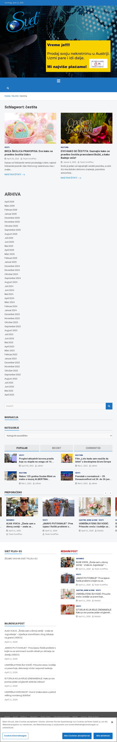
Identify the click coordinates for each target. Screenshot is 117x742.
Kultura (64, 147)
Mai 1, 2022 (83, 465)
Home (7, 716)
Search (109, 406)
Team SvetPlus (29, 158)
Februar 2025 (11, 258)
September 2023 (13, 326)
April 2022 (9, 395)
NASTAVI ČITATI (15, 174)
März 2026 (10, 206)
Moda (75, 716)
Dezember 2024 (12, 266)
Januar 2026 (11, 214)
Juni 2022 (9, 387)
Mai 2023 (9, 342)
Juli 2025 (9, 238)
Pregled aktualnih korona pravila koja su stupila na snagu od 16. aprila (36, 461)
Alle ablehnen (103, 736)
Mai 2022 (9, 391)
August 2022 (11, 379)
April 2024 (9, 298)
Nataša (100, 530)
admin (40, 465)
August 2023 (11, 330)
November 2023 (12, 318)
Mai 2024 (9, 294)
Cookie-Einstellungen (15, 736)
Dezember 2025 (12, 218)
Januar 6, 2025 (69, 162)
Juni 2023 (9, 338)
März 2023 (10, 350)
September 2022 (13, 375)
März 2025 (10, 254)
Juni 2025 (9, 242)
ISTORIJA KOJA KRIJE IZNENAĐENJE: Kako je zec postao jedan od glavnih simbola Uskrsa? (94, 612)
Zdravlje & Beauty (61, 716)
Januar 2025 (11, 262)
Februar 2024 (11, 306)
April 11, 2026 (15, 530)
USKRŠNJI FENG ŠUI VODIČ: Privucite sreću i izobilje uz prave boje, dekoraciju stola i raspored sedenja (94, 528)
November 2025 (12, 222)
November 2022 (12, 366)
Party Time (45, 716)
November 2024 (12, 270)
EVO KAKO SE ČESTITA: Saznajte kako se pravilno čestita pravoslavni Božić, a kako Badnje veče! (85, 154)
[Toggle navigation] (58, 81)
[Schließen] (112, 722)
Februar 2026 (11, 210)
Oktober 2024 (11, 274)
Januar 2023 (11, 359)
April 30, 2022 (27, 465)
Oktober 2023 (11, 322)
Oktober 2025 (11, 226)
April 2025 (9, 250)
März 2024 (10, 302)
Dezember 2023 (12, 314)
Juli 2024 (9, 286)
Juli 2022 (9, 383)
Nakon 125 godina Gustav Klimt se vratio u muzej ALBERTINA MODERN (37, 479)
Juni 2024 (9, 290)
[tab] (22, 448)
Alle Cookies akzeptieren (77, 736)
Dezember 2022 (12, 362)
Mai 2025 (9, 246)
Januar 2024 (11, 310)
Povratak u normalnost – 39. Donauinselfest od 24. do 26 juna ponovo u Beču (93, 479)
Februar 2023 (11, 354)
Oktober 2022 (11, 371)
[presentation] (106, 493)
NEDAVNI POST (69, 551)
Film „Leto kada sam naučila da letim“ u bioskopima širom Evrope (93, 460)
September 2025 (13, 230)
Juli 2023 (9, 334)
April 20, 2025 (13, 158)
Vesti (7, 147)
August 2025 (11, 234)
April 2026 (9, 202)
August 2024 (11, 282)
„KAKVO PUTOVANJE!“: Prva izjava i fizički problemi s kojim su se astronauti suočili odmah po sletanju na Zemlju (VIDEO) (30, 651)
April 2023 (9, 346)
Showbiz (10, 520)
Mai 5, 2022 (83, 483)
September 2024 (13, 278)
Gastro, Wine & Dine (88, 520)
